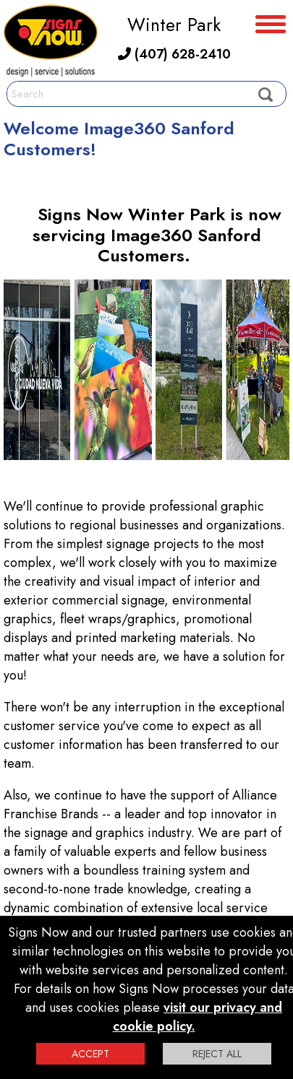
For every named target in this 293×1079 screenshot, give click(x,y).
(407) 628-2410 (174, 54)
